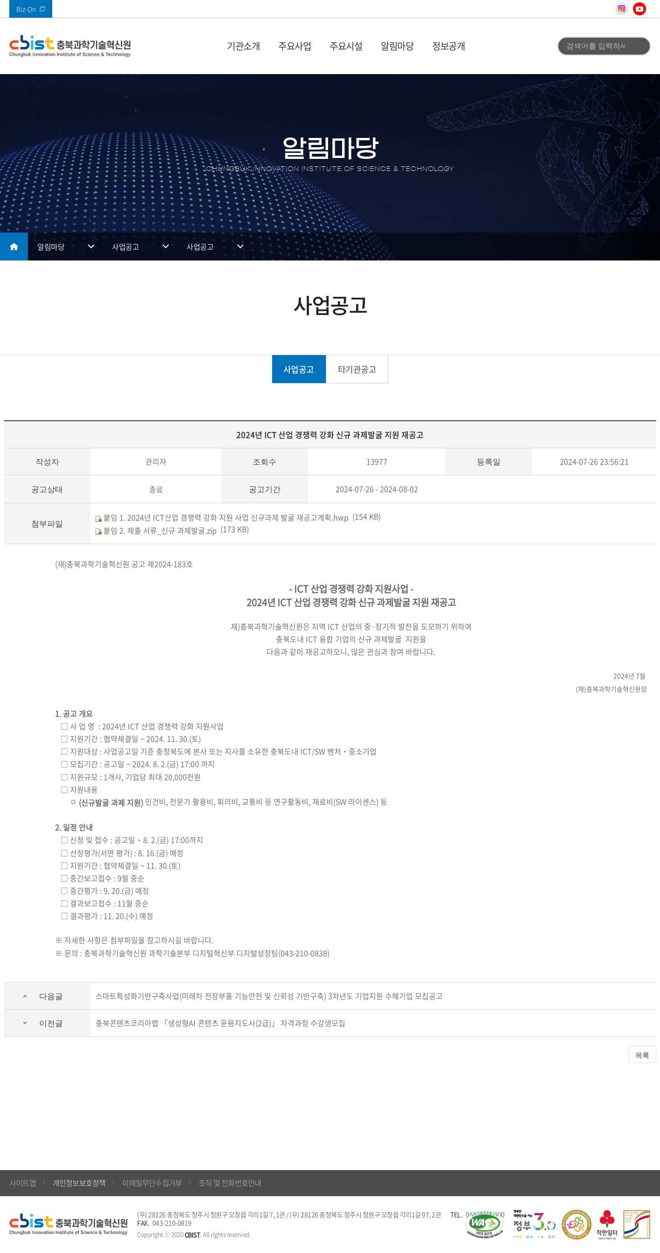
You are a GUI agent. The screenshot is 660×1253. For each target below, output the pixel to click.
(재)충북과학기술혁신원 (70, 46)
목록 (642, 1055)
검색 (638, 46)
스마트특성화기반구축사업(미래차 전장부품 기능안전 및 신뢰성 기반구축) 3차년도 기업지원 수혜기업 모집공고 (269, 995)
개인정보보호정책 (79, 1182)
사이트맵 (22, 1182)
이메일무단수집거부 (152, 1182)
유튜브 (639, 8)
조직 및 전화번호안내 (230, 1182)
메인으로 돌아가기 (14, 246)
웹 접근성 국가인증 (484, 1224)
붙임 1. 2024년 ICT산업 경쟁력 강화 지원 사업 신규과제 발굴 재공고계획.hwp (222, 517)
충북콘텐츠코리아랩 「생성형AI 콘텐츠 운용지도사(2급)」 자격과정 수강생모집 (220, 1022)
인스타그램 (621, 8)
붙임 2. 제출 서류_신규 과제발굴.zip (156, 530)
